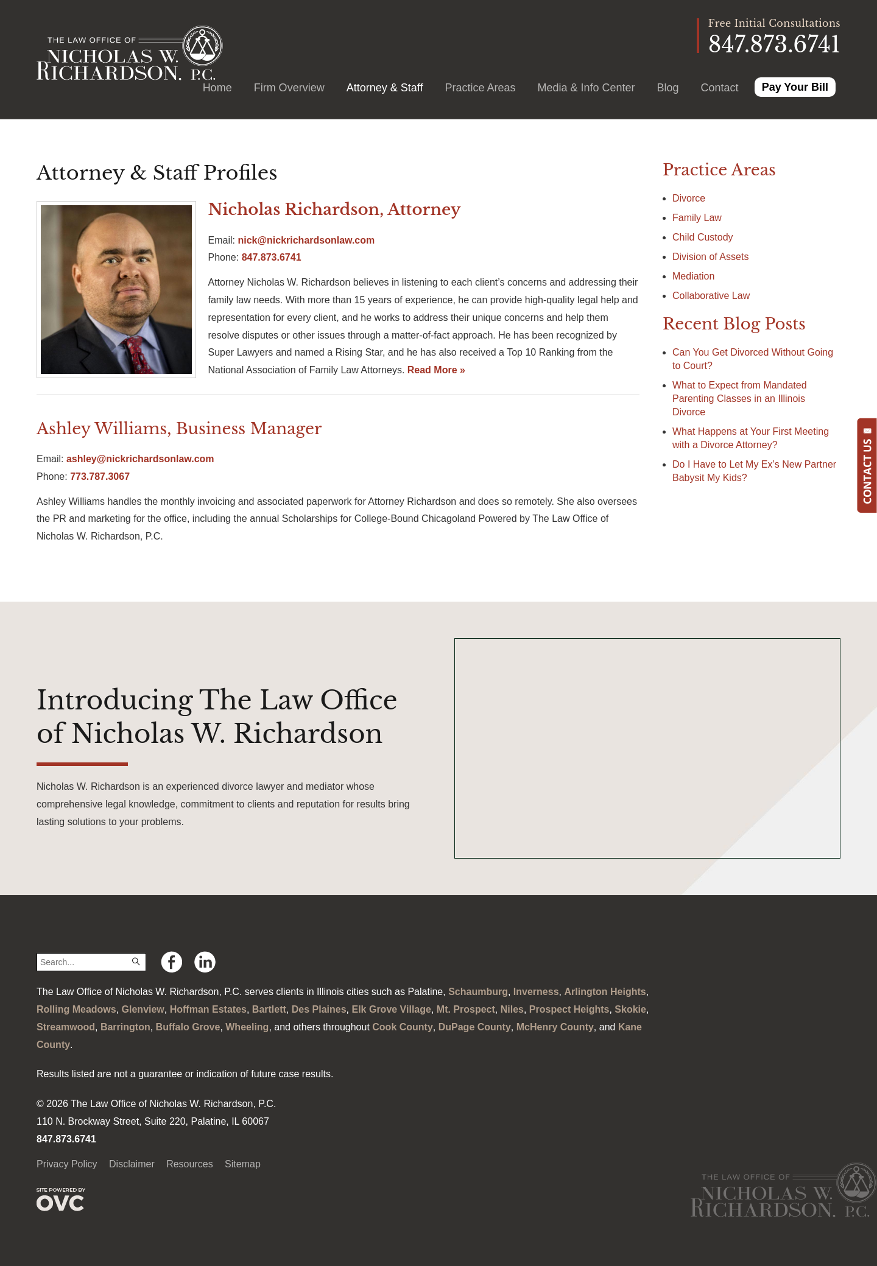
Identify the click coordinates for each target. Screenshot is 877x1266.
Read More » (436, 370)
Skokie (630, 1009)
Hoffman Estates (208, 1009)
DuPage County (474, 1027)
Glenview (143, 1009)
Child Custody (702, 237)
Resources (189, 1164)
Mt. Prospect (466, 1009)
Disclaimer (132, 1164)
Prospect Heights (569, 1009)
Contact (720, 88)
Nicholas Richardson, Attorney (334, 209)
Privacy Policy (67, 1164)
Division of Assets (710, 256)
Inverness (536, 991)
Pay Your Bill (795, 87)
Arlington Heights (605, 991)
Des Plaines (319, 1009)
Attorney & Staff (385, 88)
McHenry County (555, 1027)
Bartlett (269, 1009)
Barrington (125, 1027)
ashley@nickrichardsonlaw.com (140, 459)
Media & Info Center (586, 88)
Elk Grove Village (391, 1009)
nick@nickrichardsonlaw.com (306, 240)
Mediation (693, 276)
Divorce (688, 198)
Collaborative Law (711, 295)
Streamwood (66, 1027)
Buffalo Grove (188, 1027)
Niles (512, 1009)
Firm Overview (289, 88)
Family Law (697, 218)
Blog (668, 88)
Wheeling (247, 1027)
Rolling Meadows (76, 1009)
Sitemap (243, 1164)
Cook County (402, 1027)
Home (217, 88)
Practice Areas (480, 88)
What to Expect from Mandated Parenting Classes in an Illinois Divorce (739, 398)
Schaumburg (478, 991)
